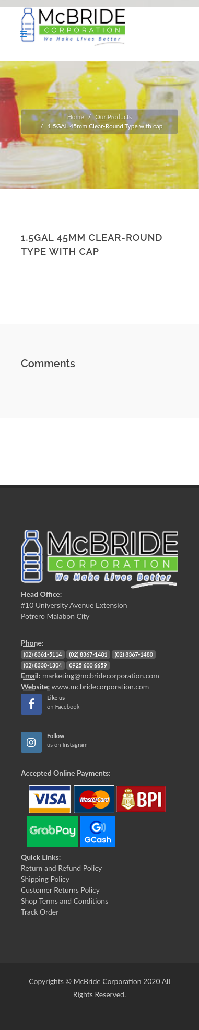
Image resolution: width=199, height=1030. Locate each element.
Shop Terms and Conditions (64, 900)
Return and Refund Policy (61, 867)
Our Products (113, 117)
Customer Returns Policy (60, 889)
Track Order (39, 911)
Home (75, 117)
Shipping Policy (45, 878)
